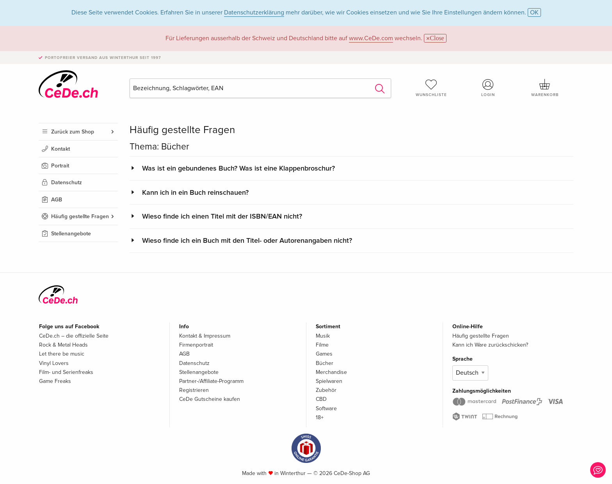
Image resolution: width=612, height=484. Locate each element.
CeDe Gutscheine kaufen (209, 399)
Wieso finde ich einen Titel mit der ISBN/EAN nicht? (222, 216)
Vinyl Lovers (54, 363)
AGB (56, 199)
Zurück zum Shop (72, 131)
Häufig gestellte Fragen (80, 216)
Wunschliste (431, 87)
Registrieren (194, 390)
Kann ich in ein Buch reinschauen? (195, 192)
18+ (320, 417)
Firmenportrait (196, 345)
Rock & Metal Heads (63, 345)
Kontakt (60, 149)
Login (488, 87)
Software (326, 408)
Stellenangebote (71, 233)
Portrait (60, 165)
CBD (321, 399)
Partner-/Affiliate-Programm (211, 381)
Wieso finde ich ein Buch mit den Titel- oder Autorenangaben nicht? (247, 240)
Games (324, 354)
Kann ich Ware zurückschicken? (490, 345)
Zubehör (326, 390)
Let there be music (61, 354)
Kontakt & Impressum (204, 336)
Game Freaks (55, 381)
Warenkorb (544, 87)
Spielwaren (329, 381)
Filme (322, 345)
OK (534, 12)
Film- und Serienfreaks (66, 372)
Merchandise (331, 372)
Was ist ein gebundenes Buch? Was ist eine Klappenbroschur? (238, 168)
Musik (323, 336)
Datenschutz (66, 182)
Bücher (324, 363)
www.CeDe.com (371, 38)
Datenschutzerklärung (254, 12)
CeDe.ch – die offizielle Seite (74, 336)
